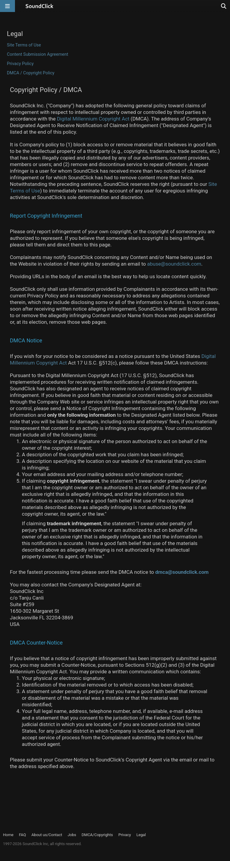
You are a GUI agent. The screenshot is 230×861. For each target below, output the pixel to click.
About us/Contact (46, 835)
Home (8, 835)
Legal (141, 835)
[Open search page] (224, 6)
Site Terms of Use (24, 45)
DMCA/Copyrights (97, 835)
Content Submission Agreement (37, 54)
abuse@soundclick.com (174, 264)
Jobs (72, 835)
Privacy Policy (20, 63)
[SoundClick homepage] (39, 6)
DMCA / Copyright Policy (31, 73)
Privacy (124, 835)
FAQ (22, 835)
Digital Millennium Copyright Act (93, 119)
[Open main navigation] (7, 6)
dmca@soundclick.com (181, 572)
